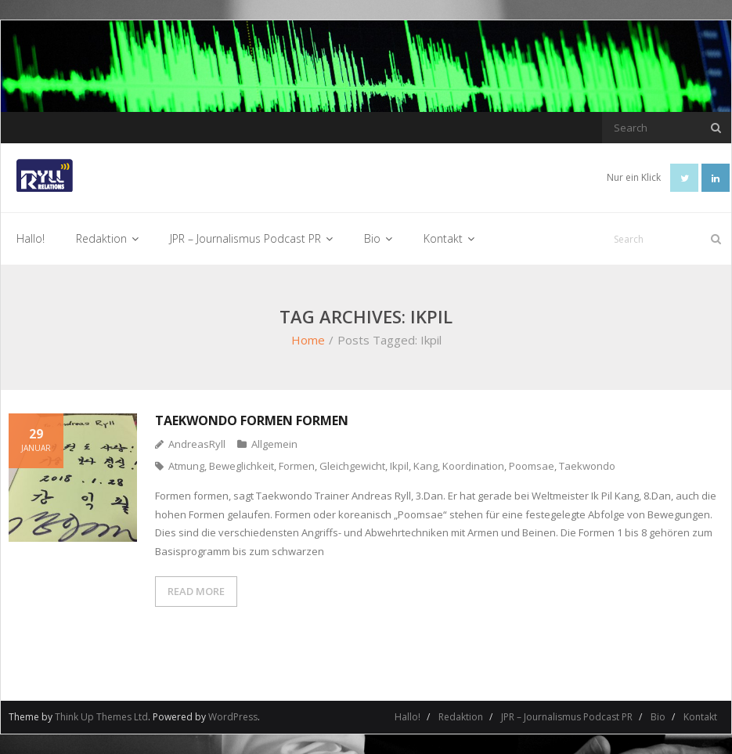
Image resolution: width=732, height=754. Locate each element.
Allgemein (274, 444)
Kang (425, 466)
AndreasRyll (196, 444)
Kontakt (700, 716)
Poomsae (531, 466)
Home (308, 340)
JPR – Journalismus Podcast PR (567, 716)
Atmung (186, 466)
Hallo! (407, 716)
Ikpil (399, 466)
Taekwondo (587, 466)
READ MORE (196, 591)
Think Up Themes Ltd (101, 716)
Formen (297, 466)
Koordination (473, 466)
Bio (658, 716)
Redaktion (460, 716)
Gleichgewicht (352, 466)
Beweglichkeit (241, 466)
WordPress (233, 716)
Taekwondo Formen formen (251, 420)
